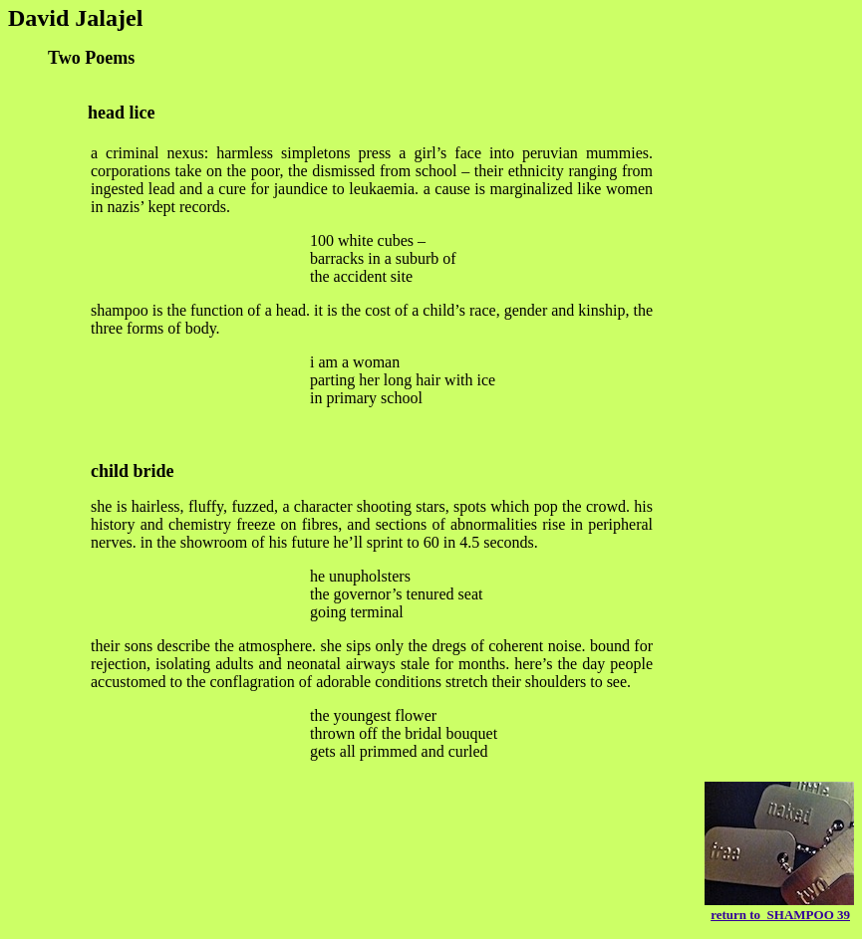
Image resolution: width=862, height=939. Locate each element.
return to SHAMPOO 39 (780, 914)
